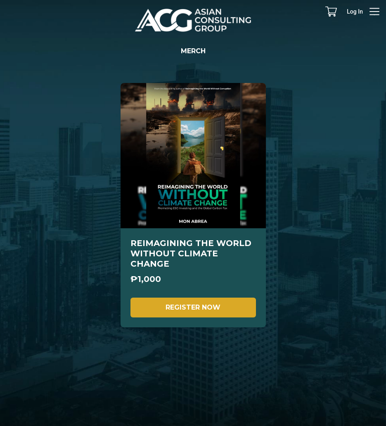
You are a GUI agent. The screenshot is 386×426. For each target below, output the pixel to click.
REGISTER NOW (193, 307)
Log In (355, 11)
